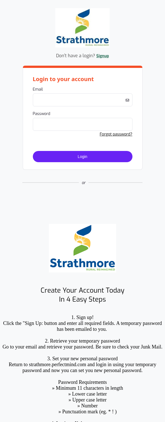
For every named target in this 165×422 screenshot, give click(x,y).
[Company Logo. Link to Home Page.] (82, 46)
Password (42, 113)
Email (38, 89)
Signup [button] (102, 56)
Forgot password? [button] (116, 134)
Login (82, 156)
